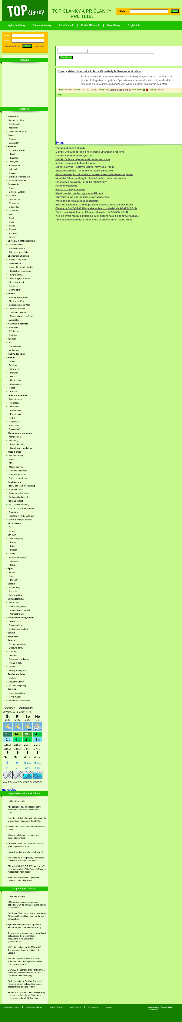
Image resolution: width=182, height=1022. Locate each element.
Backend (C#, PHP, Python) (21, 508)
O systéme (93, 1007)
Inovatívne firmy (16, 682)
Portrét (11, 418)
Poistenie (13, 286)
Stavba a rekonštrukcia (19, 177)
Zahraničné (14, 384)
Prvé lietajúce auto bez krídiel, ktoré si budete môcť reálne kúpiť (93, 219)
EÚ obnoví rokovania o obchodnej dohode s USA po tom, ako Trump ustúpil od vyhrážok (27, 905)
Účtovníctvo (14, 290)
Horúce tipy (14, 380)
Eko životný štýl (15, 244)
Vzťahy (12, 531)
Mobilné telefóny (16, 301)
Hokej (11, 576)
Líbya (11, 565)
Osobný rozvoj (15, 399)
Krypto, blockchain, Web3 (20, 267)
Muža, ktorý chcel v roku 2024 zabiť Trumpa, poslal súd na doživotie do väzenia (24, 950)
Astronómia (13, 602)
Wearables (13, 320)
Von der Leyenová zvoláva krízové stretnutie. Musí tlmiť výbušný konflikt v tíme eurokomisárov (26, 961)
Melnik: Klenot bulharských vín (73, 155)
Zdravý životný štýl (17, 670)
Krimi (11, 546)
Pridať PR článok (90, 25)
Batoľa (11, 218)
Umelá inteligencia (17, 606)
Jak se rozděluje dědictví (70, 189)
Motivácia (13, 406)
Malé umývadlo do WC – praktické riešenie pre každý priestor (23, 878)
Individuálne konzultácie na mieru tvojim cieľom (26, 828)
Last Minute (14, 199)
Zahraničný (13, 143)
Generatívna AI (16, 614)
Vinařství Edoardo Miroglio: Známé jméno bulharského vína (91, 178)
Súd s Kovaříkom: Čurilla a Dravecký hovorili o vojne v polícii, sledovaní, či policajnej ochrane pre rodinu (25, 984)
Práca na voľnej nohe (18, 493)
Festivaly (12, 365)
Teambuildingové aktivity (70, 148)
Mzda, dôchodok (16, 282)
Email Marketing (16, 444)
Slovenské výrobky (17, 685)
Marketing (13, 440)
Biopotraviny (14, 587)
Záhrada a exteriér (17, 180)
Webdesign (13, 350)
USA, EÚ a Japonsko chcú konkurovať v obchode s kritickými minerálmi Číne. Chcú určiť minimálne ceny (26, 973)
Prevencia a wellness (18, 659)
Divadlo (12, 361)
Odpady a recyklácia (18, 252)
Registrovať (39, 46)
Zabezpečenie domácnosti (21, 316)
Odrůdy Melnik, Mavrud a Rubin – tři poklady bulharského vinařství (99, 71)
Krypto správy (15, 275)
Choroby (12, 651)
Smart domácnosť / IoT (19, 305)
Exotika (12, 195)
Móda (11, 463)
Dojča (11, 222)
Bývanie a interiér (16, 150)
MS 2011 (13, 580)
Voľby (11, 553)
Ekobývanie (14, 165)
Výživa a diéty (15, 663)
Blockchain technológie (19, 271)
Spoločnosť (14, 429)
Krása (11, 459)
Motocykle (13, 128)
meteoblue (9, 789)
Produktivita (14, 410)
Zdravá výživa (15, 595)
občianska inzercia (16, 801)
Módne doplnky (15, 467)
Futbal (11, 572)
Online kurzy (14, 621)
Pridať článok (66, 25)
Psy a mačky (14, 697)
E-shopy (12, 678)
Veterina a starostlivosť (19, 700)
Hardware (13, 327)
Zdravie (12, 237)
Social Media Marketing (20, 448)
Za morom (13, 211)
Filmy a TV (13, 369)
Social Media (14, 346)
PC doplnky (14, 331)
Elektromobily (15, 124)
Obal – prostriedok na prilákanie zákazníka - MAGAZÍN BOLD (91, 212)
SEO (10, 342)
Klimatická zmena (16, 248)
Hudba (11, 388)
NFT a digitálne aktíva (19, 278)
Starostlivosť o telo (17, 474)
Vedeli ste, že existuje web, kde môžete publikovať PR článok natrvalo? (26, 859)
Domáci (12, 139)
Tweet (60, 142)
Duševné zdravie (16, 648)
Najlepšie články (16, 25)
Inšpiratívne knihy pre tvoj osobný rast (25, 852)
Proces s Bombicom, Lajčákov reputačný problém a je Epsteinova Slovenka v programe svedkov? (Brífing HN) (26, 995)
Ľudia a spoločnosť (120, 90)
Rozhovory (13, 425)
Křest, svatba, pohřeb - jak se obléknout (79, 193)
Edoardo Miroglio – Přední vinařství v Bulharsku (84, 170)
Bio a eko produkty (17, 644)
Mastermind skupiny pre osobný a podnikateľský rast (23, 836)
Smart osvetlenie (17, 312)
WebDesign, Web (156, 1007)
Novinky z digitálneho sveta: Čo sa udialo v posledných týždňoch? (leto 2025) (27, 819)
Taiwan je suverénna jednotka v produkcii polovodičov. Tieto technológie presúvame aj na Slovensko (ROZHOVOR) (27, 937)
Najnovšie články (42, 25)
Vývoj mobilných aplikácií (20, 520)
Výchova (12, 233)
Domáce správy (16, 538)
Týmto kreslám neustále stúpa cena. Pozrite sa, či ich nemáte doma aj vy (24, 926)
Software (12, 335)
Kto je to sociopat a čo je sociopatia (76, 200)
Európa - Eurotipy (16, 192)
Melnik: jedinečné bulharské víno (75, 163)
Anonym (68, 90)
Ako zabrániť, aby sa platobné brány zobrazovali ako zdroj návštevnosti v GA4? (24, 810)
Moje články (113, 25)
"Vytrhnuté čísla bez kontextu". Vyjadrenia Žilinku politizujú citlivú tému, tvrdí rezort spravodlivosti (27, 916)
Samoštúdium (15, 625)
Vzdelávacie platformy (18, 629)
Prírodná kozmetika (17, 471)
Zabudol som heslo (12, 46)
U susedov (13, 207)
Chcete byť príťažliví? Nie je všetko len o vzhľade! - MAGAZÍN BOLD (96, 208)
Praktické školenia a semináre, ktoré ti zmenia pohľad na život (25, 845)
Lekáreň (12, 655)
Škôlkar (12, 229)
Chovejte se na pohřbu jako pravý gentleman (82, 197)
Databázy (13, 512)
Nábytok (13, 162)
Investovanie (14, 263)
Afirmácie (13, 403)
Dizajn (12, 154)
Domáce (13, 373)
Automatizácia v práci (19, 610)
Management (14, 437)
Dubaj (11, 188)
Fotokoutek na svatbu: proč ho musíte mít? (81, 182)
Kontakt (109, 1007)
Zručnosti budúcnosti (18, 497)
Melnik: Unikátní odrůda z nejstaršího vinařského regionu (89, 151)
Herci (11, 376)
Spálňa (11, 173)
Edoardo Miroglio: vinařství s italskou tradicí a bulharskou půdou (94, 174)
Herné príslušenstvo (18, 297)
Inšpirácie (13, 169)
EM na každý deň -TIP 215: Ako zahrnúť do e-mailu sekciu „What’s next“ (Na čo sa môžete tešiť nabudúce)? (27, 869)
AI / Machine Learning (18, 504)
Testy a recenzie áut (18, 131)
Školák (11, 226)
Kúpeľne (13, 158)
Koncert (12, 391)
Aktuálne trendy (15, 455)
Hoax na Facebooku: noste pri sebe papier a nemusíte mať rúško (94, 204)
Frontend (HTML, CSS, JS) (21, 516)
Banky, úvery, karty (17, 260)
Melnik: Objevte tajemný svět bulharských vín (82, 159)
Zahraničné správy (17, 557)
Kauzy (12, 542)
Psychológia (15, 414)
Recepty (12, 591)
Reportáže (13, 422)
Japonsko (13, 561)
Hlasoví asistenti (16, 309)
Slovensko (13, 203)
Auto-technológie (16, 120)
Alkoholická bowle (66, 185)
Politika (12, 550)
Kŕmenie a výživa (16, 693)
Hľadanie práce (15, 489)
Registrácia (134, 25)
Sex (10, 527)
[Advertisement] (23, 85)
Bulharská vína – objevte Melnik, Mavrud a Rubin (84, 166)
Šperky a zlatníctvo (17, 478)
